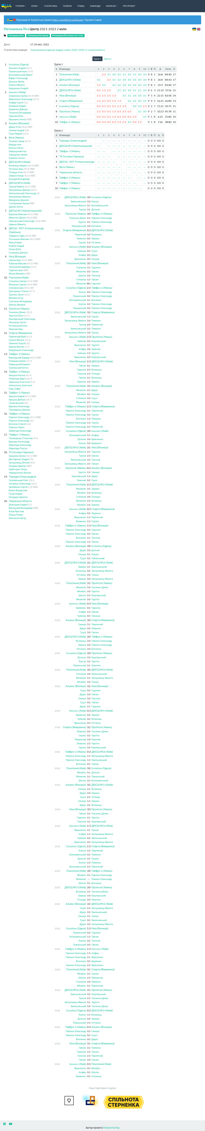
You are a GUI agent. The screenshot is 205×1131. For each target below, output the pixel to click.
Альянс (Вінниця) (19, 123)
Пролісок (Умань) (19, 308)
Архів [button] (34, 6)
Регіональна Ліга (16, 29)
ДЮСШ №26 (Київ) (19, 182)
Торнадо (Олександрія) (22, 476)
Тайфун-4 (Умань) (19, 371)
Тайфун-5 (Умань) (19, 392)
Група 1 (97, 58)
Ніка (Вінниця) (17, 256)
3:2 (119, 74)
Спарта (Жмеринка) (20, 332)
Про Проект (129, 6)
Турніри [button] (19, 6)
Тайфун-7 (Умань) (19, 434)
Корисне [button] (111, 6)
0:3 (98, 90)
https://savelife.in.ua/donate (67, 19)
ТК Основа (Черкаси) (21, 452)
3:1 (109, 74)
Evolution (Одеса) (19, 64)
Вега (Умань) (16, 137)
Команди (95, 6)
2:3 (103, 74)
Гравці (80, 6)
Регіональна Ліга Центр (38, 35)
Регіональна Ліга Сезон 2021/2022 (67, 35)
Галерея (67, 6)
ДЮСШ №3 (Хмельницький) (25, 210)
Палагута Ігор (111, 1127)
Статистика (50, 6)
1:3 (98, 84)
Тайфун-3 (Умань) (19, 353)
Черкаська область (20, 500)
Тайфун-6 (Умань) (19, 413)
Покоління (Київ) (19, 277)
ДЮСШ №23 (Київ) (19, 161)
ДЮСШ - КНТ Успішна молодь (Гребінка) (83, 161)
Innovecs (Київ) (17, 92)
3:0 (114, 74)
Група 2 (107, 58)
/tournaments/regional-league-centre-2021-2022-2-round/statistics (67, 49)
